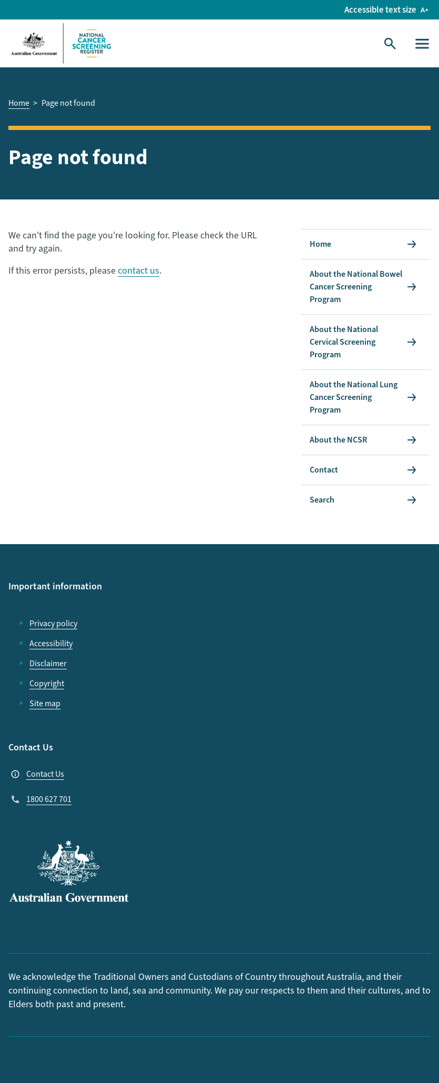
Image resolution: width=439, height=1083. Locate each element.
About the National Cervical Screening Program (344, 342)
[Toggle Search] (390, 43)
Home (320, 244)
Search (322, 500)
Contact (324, 470)
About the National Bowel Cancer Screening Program (356, 286)
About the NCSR (338, 440)
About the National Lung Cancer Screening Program (353, 397)
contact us (138, 270)
